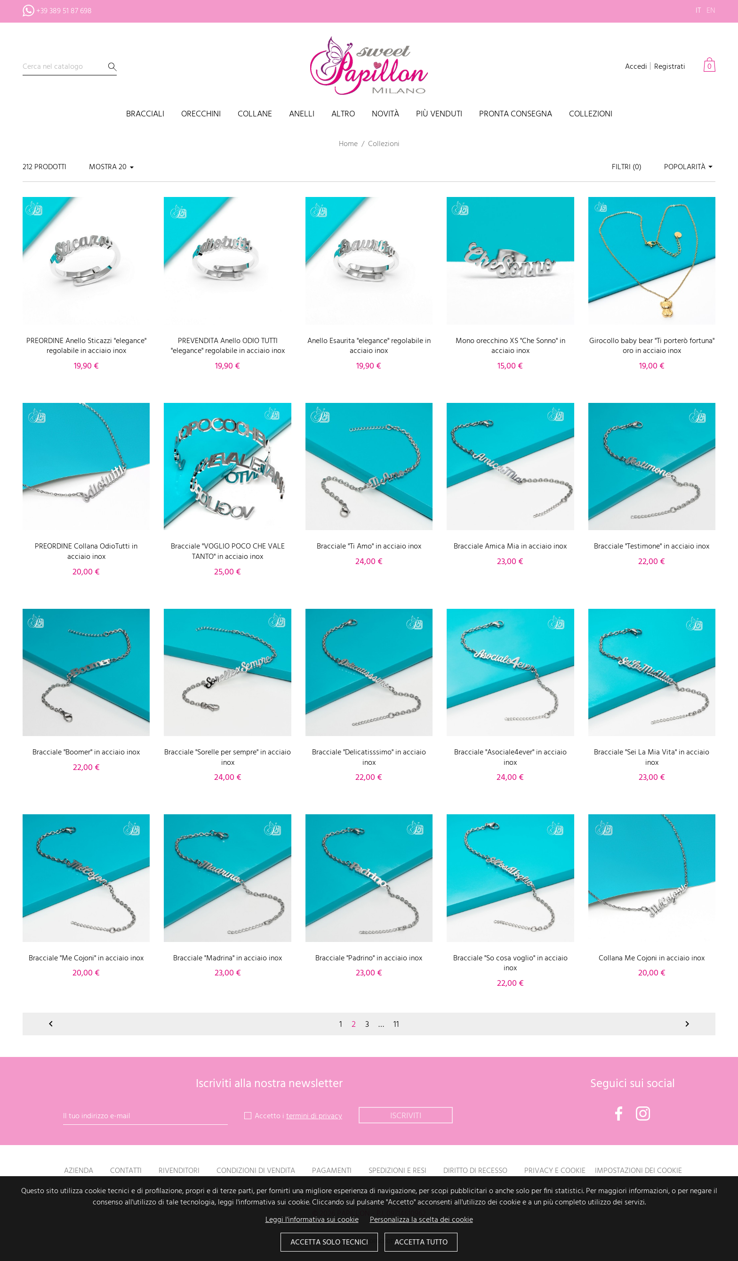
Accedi (636, 67)
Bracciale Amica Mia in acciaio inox (510, 546)
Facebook (619, 1113)
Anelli (301, 114)
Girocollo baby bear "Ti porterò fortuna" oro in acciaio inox (651, 346)
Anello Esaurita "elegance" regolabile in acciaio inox (369, 346)
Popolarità (689, 167)
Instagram (643, 1113)
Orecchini (201, 114)
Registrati (669, 67)
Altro (343, 114)
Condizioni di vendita (256, 1171)
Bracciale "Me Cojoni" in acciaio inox (86, 958)
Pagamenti (332, 1171)
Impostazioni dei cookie (638, 1171)
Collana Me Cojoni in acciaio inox (652, 958)
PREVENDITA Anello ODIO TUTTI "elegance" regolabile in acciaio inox (228, 346)
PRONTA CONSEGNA (515, 114)
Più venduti (439, 114)
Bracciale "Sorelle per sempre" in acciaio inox (227, 757)
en (710, 11)
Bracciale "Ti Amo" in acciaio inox (369, 546)
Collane (255, 114)
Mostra (103, 167)
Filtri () (627, 167)
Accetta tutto (421, 1242)
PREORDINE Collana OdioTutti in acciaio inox (86, 551)
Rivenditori (179, 1171)
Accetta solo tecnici (329, 1242)
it (698, 11)
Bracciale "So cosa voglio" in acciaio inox (510, 963)
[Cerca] (70, 67)
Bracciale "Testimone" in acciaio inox (651, 546)
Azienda (78, 1171)
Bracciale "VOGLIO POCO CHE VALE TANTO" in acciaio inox (228, 551)
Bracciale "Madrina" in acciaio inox (227, 958)
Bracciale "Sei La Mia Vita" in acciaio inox (651, 757)
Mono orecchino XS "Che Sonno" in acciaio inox (510, 346)
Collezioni (590, 114)
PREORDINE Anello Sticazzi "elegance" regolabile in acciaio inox (86, 346)
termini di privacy (314, 1116)
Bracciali (145, 114)
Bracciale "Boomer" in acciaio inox (86, 752)
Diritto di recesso (475, 1171)
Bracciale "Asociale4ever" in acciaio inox (510, 757)
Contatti (126, 1171)
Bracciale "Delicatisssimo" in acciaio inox (369, 757)
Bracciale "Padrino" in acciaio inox (368, 958)
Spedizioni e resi (397, 1171)
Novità (385, 114)
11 (396, 1025)
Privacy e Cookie (555, 1171)
